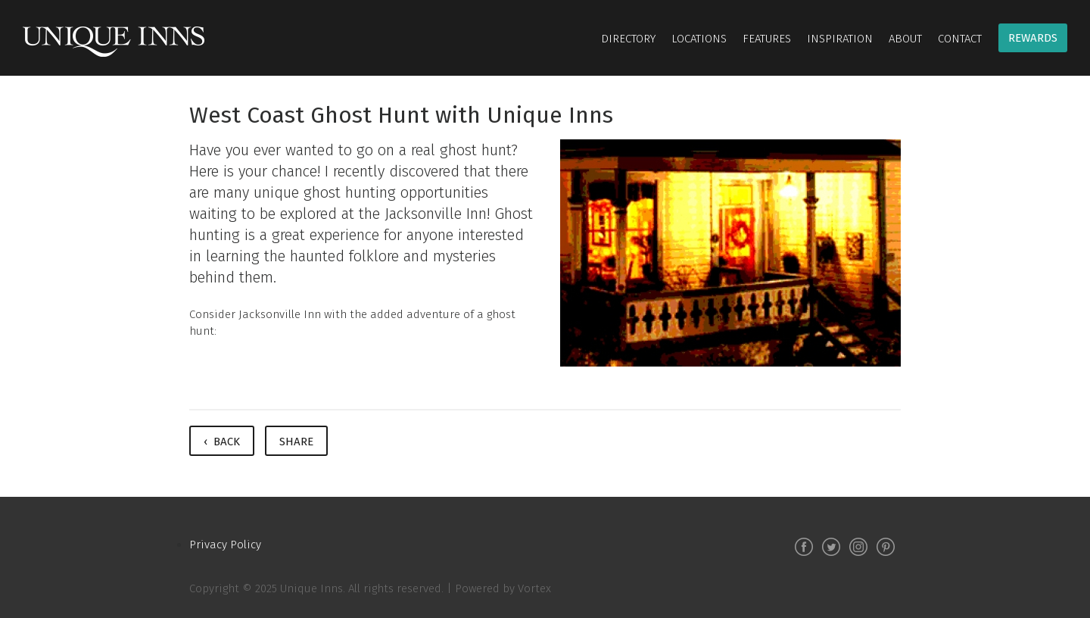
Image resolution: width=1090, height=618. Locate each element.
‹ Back (222, 441)
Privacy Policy (225, 544)
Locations (699, 38)
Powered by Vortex (503, 588)
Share (296, 441)
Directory (628, 38)
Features (767, 38)
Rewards (1032, 38)
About (905, 38)
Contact (960, 38)
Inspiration (840, 38)
